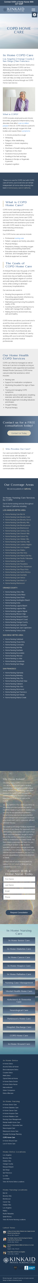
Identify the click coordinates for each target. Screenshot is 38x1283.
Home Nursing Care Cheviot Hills (17, 534)
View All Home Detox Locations (13, 1181)
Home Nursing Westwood (15, 583)
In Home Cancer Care (10, 1110)
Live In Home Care (9, 1143)
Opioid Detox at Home (10, 1078)
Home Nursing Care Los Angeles (17, 547)
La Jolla (5, 1176)
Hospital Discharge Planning (12, 1134)
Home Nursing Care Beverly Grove (18, 520)
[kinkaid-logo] (16, 10)
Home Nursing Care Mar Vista (16, 553)
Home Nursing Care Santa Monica (17, 572)
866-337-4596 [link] (13, 864)
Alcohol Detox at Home (11, 1067)
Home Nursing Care (12, 556)
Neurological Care (9, 1128)
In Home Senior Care (10, 1104)
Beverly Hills (7, 1158)
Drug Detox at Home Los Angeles (16, 1252)
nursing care (19, 238)
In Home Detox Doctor (10, 1081)
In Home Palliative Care (10, 1116)
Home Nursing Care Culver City (16, 536)
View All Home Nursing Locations (14, 1219)
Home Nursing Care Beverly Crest (17, 517)
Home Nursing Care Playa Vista (16, 569)
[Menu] (32, 10)
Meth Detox (7, 1075)
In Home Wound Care (10, 1141)
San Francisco (7, 1173)
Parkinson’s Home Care (10, 1131)
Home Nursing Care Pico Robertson (18, 567)
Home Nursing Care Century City (17, 531)
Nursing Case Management (12, 1119)
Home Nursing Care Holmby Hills (17, 542)
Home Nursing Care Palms (15, 561)
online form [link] (16, 867)
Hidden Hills (7, 1161)
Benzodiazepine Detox (10, 1069)
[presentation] (18, 905)
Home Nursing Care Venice (15, 578)
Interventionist (7, 1087)
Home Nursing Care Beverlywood (17, 525)
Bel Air (5, 1193)
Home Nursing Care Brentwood (17, 528)
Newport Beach (8, 1167)
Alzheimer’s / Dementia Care (12, 1125)
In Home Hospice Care (10, 1113)
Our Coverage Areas (19, 484)
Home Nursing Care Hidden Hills (17, 539)
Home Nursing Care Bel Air (15, 514)
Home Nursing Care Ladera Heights (18, 545)
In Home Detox (8, 1063)
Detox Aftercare (8, 1093)
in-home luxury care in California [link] (18, 188)
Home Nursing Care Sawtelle (16, 575)
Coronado (6, 1178)
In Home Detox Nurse (10, 1084)
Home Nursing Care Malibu (15, 550)
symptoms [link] (26, 131)
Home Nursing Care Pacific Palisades (19, 558)
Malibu (5, 1211)
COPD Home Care (9, 1137)
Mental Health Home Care (11, 1122)
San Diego (6, 1170)
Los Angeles (7, 1155)
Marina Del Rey (25, 556)
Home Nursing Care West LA (16, 580)
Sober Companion (9, 1090)
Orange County (8, 1164)
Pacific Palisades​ (8, 1213)
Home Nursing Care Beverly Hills (17, 522)
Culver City (6, 1202)
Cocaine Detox (8, 1072)
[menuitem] (32, 10)
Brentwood (6, 1199)
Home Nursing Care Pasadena (16, 564)
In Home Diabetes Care (10, 1107)
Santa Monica (7, 1216)
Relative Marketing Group (15, 1280)
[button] (34, 14)
